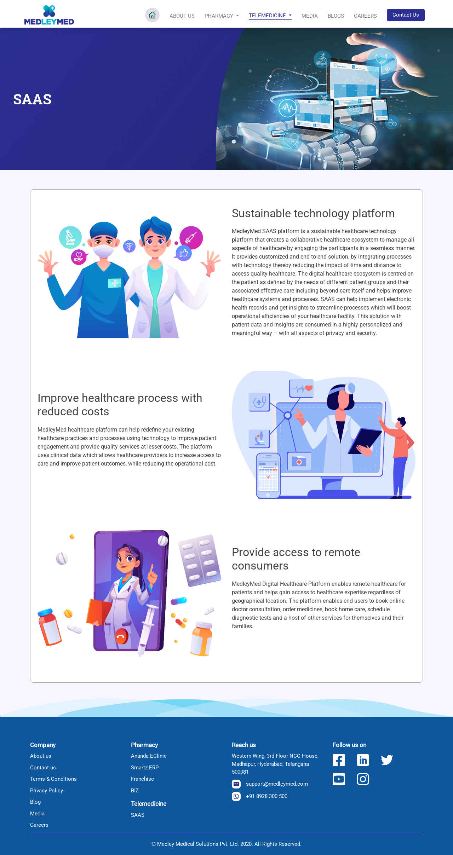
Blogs (336, 15)
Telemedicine (268, 15)
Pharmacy (220, 15)
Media (310, 15)
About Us (182, 15)
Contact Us (405, 14)
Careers (365, 15)
